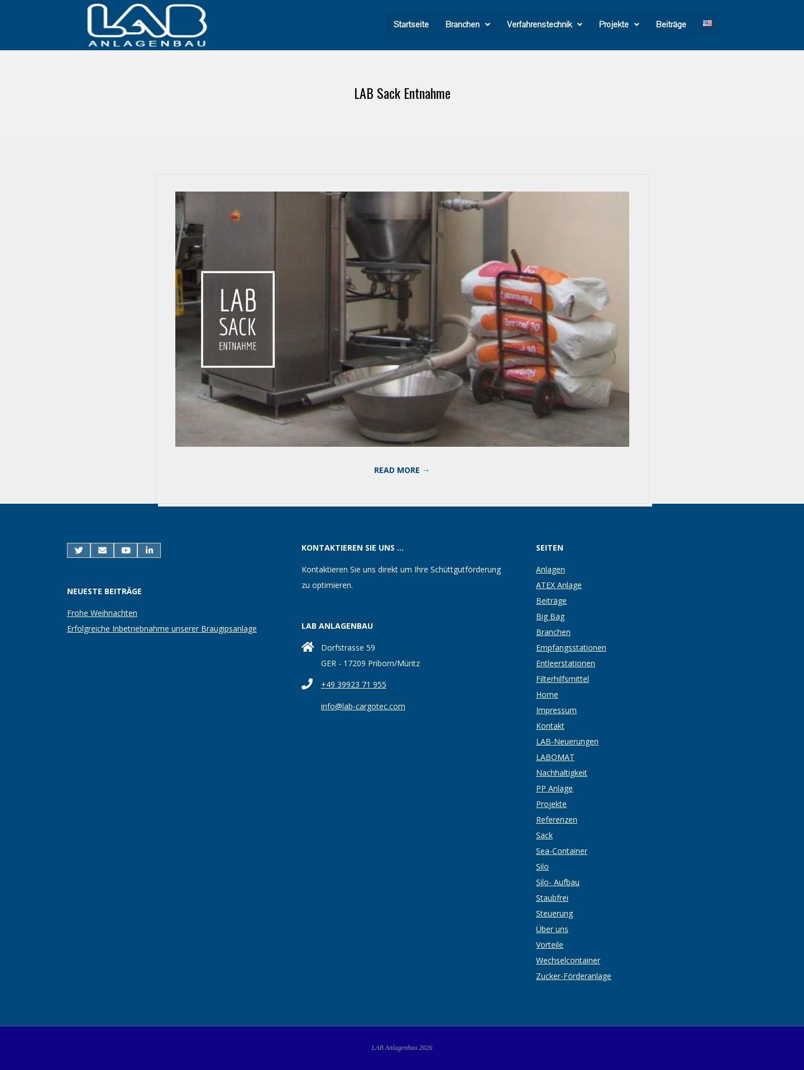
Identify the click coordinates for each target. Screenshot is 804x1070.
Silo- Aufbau (558, 882)
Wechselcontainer (568, 960)
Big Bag (550, 616)
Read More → (402, 470)
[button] (468, 24)
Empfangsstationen (571, 647)
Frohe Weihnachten (102, 613)
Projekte (619, 24)
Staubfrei (552, 897)
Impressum (556, 710)
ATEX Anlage (559, 585)
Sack (544, 835)
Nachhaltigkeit (561, 772)
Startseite (411, 24)
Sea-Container (561, 851)
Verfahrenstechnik (544, 24)
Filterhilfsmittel (562, 678)
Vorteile (549, 944)
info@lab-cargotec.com (363, 706)
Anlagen (550, 569)
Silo (542, 866)
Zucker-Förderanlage (573, 976)
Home (547, 694)
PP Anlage (554, 788)
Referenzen (556, 819)
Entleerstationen (565, 663)
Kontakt (550, 725)
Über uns (552, 929)
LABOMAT (555, 757)
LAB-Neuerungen (567, 741)
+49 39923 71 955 (353, 684)
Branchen (468, 24)
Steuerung (554, 913)
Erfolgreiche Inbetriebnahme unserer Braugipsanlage (162, 628)
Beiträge (671, 24)
